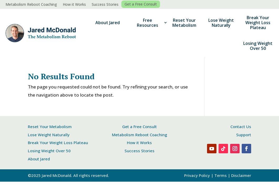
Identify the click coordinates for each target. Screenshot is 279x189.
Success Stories (105, 5)
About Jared (107, 22)
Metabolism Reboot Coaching (31, 5)
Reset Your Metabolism (184, 22)
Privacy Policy (197, 175)
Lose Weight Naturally (221, 22)
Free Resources (147, 22)
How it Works (74, 5)
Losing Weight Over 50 (257, 45)
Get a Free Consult (141, 4)
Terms (220, 175)
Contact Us (240, 126)
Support (243, 134)
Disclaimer (241, 175)
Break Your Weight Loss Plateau (257, 22)
